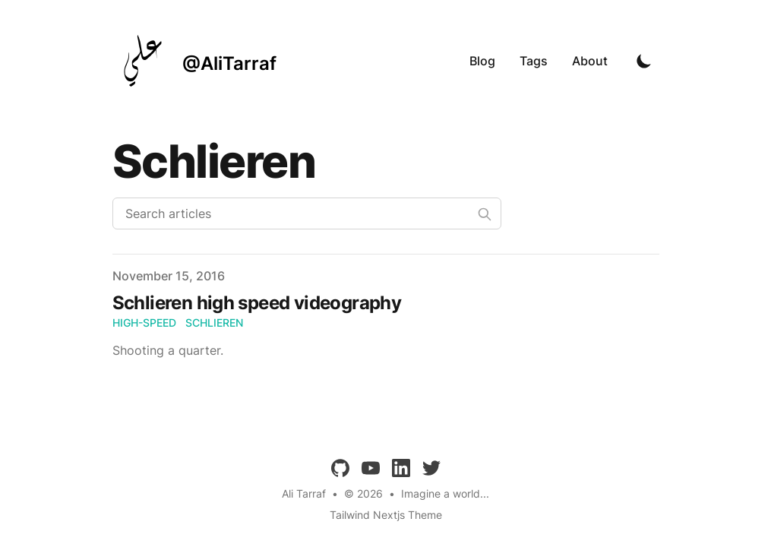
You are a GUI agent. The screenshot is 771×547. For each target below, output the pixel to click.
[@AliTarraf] (194, 60)
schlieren (214, 322)
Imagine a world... (445, 493)
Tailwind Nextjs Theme (386, 514)
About (590, 60)
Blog (482, 60)
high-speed (144, 322)
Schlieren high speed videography (257, 303)
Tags (534, 60)
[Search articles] (306, 213)
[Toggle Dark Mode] (644, 61)
